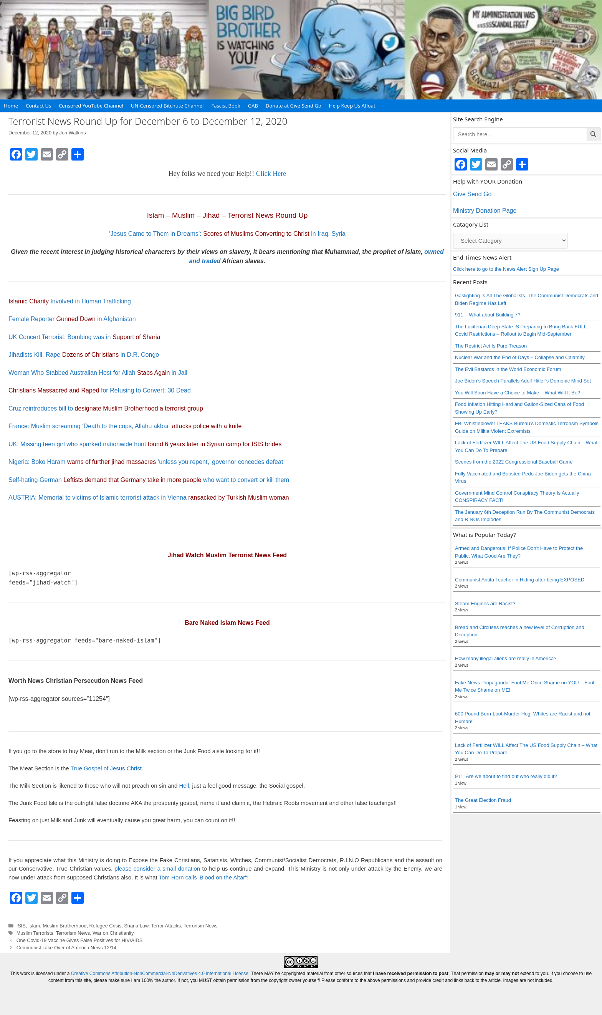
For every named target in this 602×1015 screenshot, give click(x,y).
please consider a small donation (157, 868)
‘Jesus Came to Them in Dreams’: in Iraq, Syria (227, 233)
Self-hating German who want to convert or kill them (148, 480)
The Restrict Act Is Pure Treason (491, 346)
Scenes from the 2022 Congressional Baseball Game (513, 462)
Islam (34, 926)
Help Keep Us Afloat (352, 105)
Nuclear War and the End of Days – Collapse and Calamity (520, 357)
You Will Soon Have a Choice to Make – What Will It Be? (517, 393)
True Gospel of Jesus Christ (105, 768)
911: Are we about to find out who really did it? (506, 776)
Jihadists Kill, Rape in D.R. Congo (83, 354)
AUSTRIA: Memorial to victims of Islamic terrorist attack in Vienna (148, 497)
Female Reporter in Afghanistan (72, 319)
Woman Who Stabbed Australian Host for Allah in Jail (97, 372)
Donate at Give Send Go (293, 105)
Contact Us (38, 105)
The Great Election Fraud (483, 800)
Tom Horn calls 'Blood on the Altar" (203, 877)
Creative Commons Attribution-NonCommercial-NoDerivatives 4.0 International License (159, 973)
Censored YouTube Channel (91, 105)
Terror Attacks (166, 926)
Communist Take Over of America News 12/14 (67, 947)
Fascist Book (225, 105)
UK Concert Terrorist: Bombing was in (84, 337)
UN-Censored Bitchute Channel (167, 105)
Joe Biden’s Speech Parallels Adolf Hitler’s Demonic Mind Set (523, 381)
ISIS (21, 926)
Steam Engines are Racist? (485, 603)
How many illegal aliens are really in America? (505, 658)
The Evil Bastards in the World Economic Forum (508, 369)
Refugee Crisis (105, 926)
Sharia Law (136, 926)
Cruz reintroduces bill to (105, 408)
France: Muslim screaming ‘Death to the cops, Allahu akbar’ (124, 426)
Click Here (271, 173)
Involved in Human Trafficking (69, 301)
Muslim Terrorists (35, 933)
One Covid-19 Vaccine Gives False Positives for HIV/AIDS (80, 940)
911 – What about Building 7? (488, 315)
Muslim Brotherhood (64, 926)
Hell (184, 785)
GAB (253, 105)
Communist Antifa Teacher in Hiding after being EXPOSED (519, 580)
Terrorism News (201, 926)
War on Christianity (113, 933)
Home (11, 105)
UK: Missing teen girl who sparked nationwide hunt (144, 444)
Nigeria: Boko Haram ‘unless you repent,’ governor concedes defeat (145, 462)
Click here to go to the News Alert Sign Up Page (506, 269)
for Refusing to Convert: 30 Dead (99, 390)
